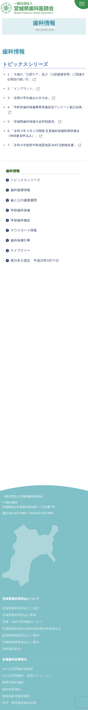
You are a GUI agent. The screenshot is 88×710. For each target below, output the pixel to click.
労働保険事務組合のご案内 (20, 642)
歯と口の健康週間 (24, 200)
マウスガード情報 (24, 230)
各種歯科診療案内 (14, 659)
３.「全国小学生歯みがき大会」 (31, 98)
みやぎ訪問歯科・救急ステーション (27, 675)
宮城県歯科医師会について (20, 599)
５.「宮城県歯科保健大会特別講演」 (34, 121)
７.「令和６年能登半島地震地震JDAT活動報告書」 (44, 145)
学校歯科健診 (20, 220)
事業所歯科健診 (13, 682)
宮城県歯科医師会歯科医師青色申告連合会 (31, 628)
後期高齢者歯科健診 (16, 696)
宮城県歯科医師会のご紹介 (20, 608)
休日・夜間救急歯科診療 (19, 703)
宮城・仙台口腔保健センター (22, 621)
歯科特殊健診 (11, 689)
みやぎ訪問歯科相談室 (17, 669)
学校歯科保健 (20, 210)
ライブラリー (20, 250)
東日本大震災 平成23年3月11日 (35, 260)
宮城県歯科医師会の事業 (19, 615)
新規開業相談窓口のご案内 (20, 635)
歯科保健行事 (20, 240)
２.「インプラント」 (23, 88)
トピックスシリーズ (25, 180)
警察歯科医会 (11, 649)
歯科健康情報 (20, 190)
